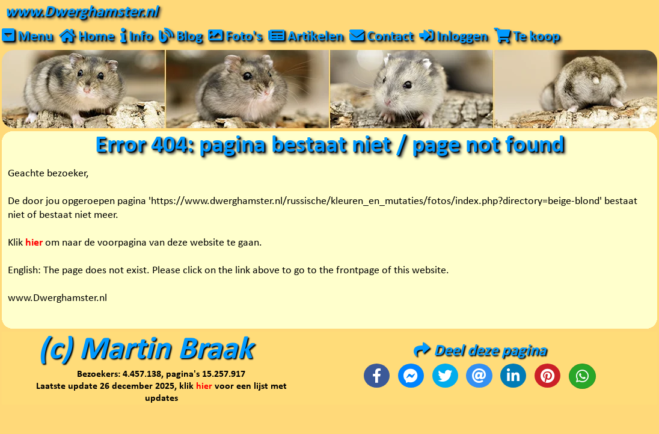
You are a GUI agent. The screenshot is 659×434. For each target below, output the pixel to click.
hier (204, 386)
